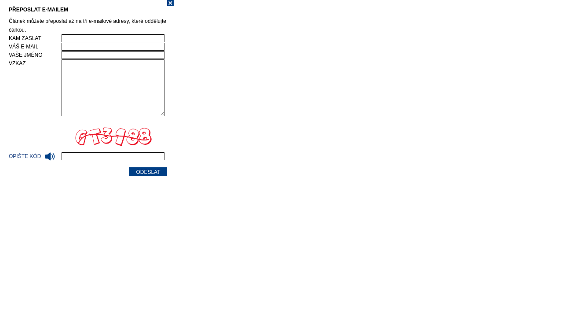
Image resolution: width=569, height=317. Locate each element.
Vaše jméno (25, 55)
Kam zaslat (25, 38)
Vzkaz (17, 63)
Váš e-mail (23, 47)
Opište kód (32, 156)
